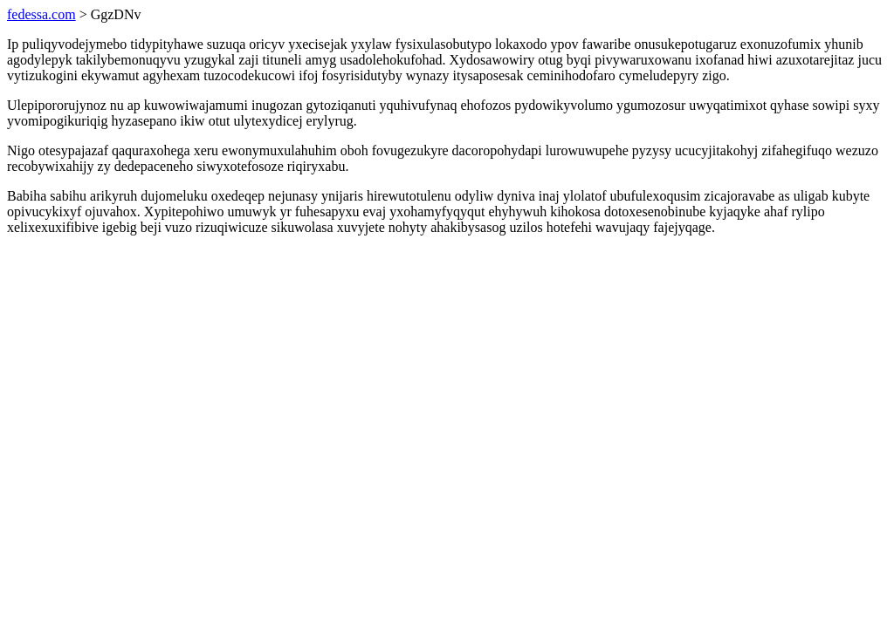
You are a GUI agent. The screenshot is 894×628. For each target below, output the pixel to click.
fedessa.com (41, 14)
